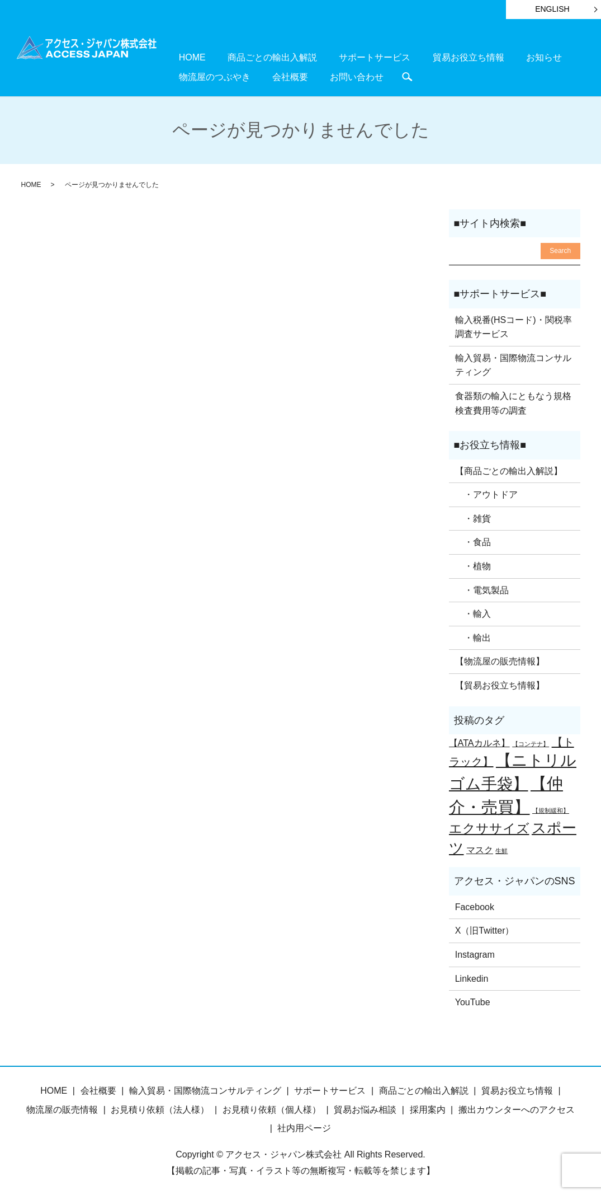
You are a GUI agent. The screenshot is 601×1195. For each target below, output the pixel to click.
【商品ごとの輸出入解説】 (508, 469)
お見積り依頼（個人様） (272, 1108)
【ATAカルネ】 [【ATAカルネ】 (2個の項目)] (479, 742)
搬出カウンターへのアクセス (516, 1108)
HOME (185, 57)
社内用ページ (304, 1127)
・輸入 (473, 612)
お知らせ (481, 57)
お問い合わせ (242, 75)
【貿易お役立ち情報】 (500, 684)
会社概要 (189, 75)
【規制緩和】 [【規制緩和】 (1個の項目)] (550, 808)
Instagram (475, 953)
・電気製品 (482, 588)
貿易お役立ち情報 (419, 57)
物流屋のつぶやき (543, 57)
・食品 (473, 541)
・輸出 (473, 636)
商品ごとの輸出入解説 (251, 57)
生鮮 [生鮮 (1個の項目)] (501, 849)
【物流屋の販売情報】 (500, 660)
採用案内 (428, 1108)
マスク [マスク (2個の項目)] (479, 848)
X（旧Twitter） (484, 929)
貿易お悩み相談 (365, 1108)
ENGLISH (552, 8)
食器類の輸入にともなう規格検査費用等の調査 (513, 402)
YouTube (472, 1001)
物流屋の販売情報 (62, 1108)
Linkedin (472, 977)
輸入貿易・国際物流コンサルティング (513, 364)
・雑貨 (473, 517)
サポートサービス (340, 57)
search (285, 76)
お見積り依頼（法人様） (160, 1108)
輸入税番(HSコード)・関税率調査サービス (513, 325)
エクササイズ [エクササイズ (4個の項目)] (489, 826)
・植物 (473, 565)
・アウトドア (486, 493)
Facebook (474, 905)
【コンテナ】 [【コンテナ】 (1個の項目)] (530, 742)
